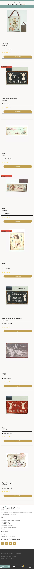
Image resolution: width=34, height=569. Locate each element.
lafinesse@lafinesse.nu (10, 524)
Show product (18, 56)
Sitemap (3, 529)
